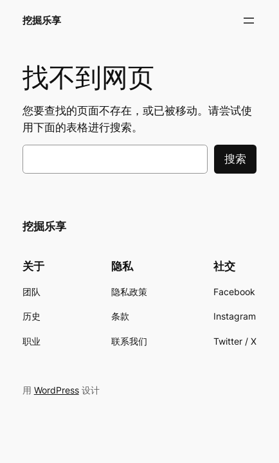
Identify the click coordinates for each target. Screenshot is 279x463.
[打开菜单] (248, 20)
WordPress (56, 390)
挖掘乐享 (41, 20)
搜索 (235, 158)
